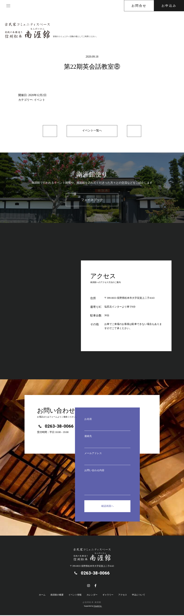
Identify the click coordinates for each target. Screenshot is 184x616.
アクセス (122, 596)
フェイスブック (92, 200)
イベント (39, 99)
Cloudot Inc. (98, 607)
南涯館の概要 (57, 596)
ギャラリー (107, 596)
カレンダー (92, 596)
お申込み (169, 5)
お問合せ (139, 5)
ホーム (42, 596)
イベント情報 (75, 596)
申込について (138, 596)
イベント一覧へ (92, 131)
